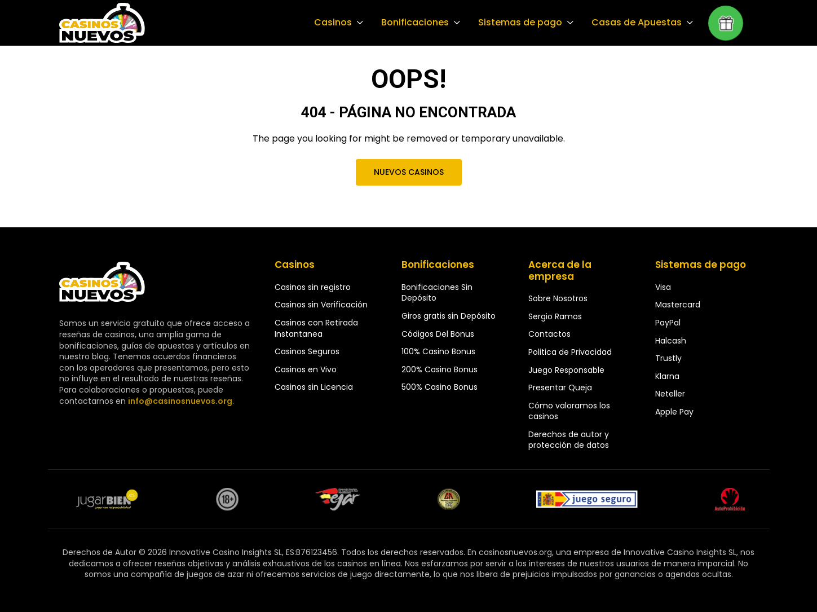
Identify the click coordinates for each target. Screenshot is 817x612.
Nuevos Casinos (408, 172)
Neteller (670, 393)
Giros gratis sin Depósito (448, 316)
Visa (663, 287)
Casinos (338, 22)
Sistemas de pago (523, 22)
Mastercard (677, 304)
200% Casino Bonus (439, 369)
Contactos (549, 334)
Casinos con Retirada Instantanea (316, 328)
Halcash (670, 340)
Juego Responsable (566, 370)
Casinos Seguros (307, 351)
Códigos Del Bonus (437, 334)
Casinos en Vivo (306, 369)
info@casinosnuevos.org (178, 401)
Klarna (667, 376)
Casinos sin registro (313, 287)
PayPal (668, 322)
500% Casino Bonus (439, 387)
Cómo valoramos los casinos (569, 411)
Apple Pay (674, 411)
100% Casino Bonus (438, 351)
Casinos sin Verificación (321, 304)
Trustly (668, 358)
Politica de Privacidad (570, 352)
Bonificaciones (419, 22)
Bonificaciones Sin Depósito (436, 292)
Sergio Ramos (555, 316)
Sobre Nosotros (558, 298)
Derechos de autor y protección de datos (568, 440)
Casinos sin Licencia (314, 387)
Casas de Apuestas (637, 22)
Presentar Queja (560, 387)
